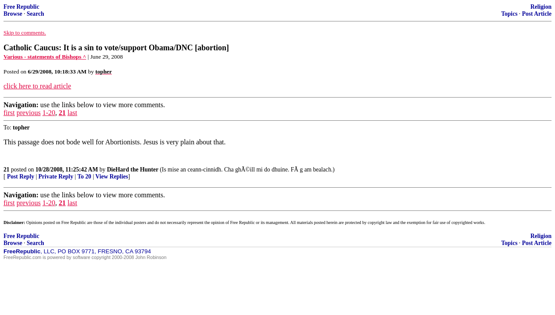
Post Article (537, 13)
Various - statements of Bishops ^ (44, 56)
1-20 (48, 112)
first (9, 112)
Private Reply (55, 176)
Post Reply (20, 176)
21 (62, 112)
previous (29, 112)
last (72, 112)
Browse (12, 13)
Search (35, 13)
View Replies (111, 176)
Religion (541, 7)
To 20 (84, 176)
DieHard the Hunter (132, 169)
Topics (509, 13)
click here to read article (37, 86)
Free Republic (21, 7)
